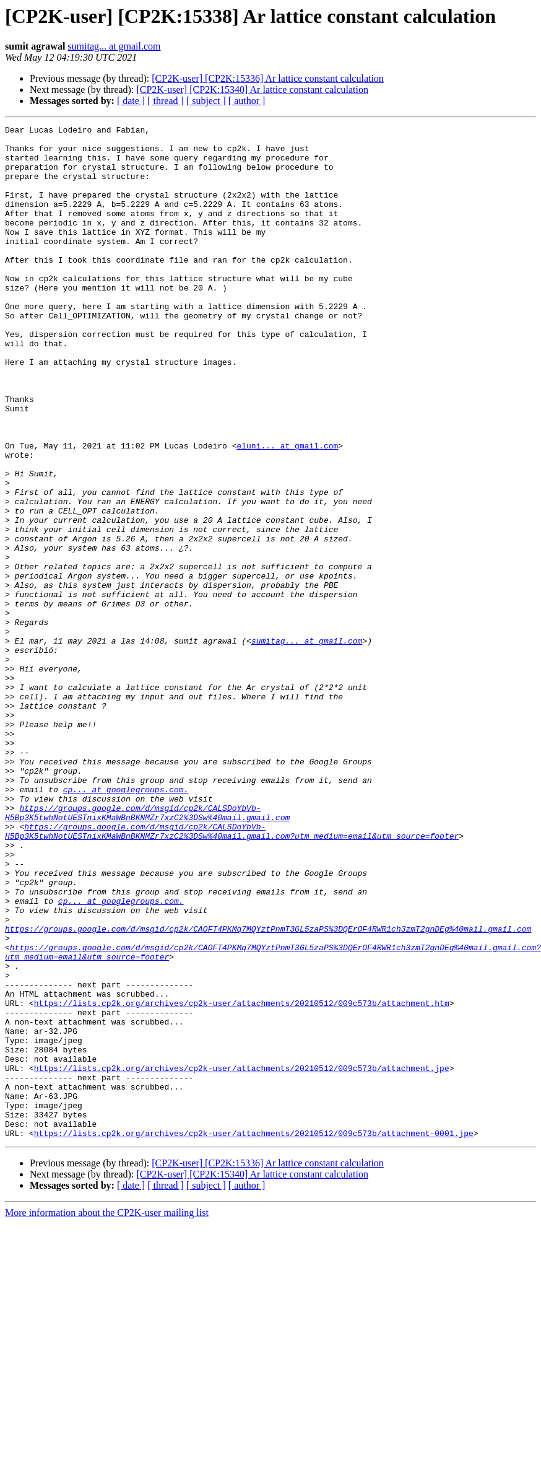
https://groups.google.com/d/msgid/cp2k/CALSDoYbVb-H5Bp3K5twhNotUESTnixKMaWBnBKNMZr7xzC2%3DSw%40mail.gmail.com (147, 951)
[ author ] (247, 100)
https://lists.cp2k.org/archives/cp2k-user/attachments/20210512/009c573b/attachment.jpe (241, 1257)
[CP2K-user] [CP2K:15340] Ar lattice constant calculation (252, 89)
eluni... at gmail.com (287, 510)
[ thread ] (165, 100)
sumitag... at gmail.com (113, 46)
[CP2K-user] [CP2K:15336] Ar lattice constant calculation (268, 78)
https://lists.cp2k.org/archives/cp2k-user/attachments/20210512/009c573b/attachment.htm (241, 1179)
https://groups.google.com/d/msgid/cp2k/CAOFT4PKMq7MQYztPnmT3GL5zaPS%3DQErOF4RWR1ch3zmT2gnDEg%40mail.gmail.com (268, 1090)
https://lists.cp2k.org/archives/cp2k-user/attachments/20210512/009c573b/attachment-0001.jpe (254, 1335)
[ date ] (131, 100)
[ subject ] (206, 100)
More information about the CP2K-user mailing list (107, 1415)
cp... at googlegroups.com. (126, 923)
